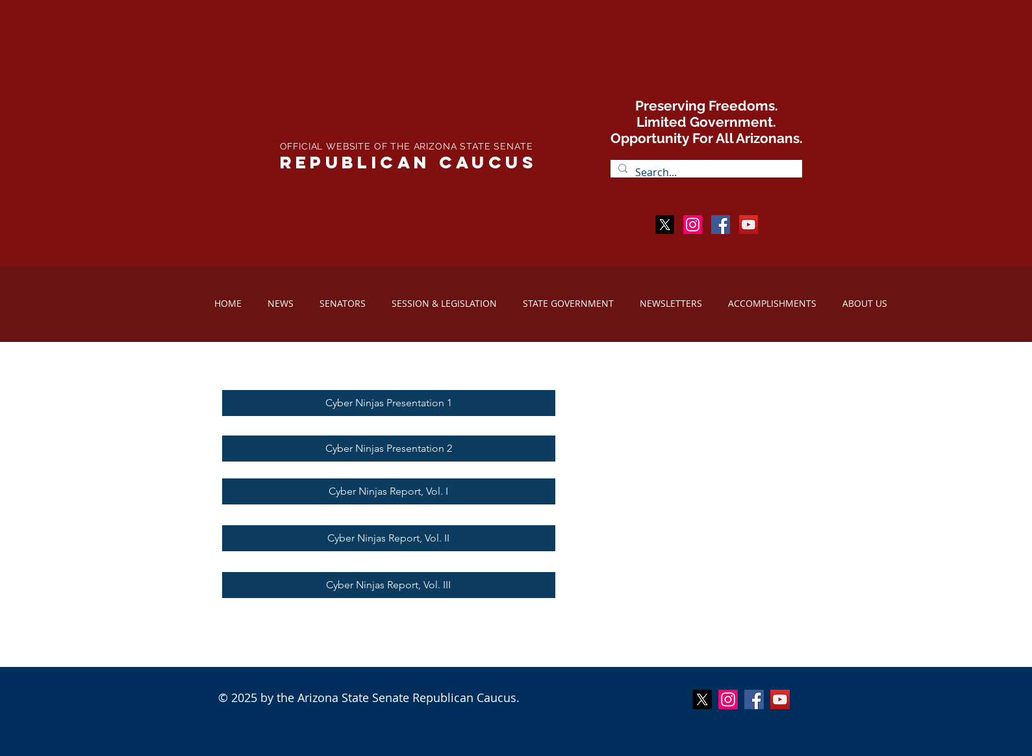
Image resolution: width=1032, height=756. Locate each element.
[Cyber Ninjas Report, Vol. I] (388, 491)
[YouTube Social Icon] (780, 699)
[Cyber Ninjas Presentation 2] (388, 449)
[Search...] (705, 172)
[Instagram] (692, 224)
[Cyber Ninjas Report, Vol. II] (388, 538)
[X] (664, 224)
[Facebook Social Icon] (720, 224)
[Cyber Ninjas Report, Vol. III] (388, 585)
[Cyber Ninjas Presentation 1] (388, 403)
